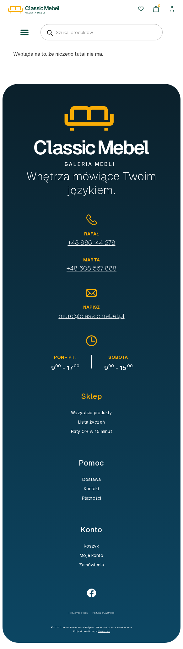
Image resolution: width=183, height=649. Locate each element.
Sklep (91, 396)
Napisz (91, 307)
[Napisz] (91, 293)
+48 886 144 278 (92, 243)
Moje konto (91, 555)
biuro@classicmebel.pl (91, 316)
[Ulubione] (141, 9)
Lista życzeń (91, 422)
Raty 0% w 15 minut (91, 431)
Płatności (91, 498)
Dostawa (91, 479)
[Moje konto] (172, 9)
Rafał (91, 234)
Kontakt (92, 489)
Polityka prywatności (104, 612)
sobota (118, 357)
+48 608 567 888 (91, 268)
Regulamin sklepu (78, 612)
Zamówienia (91, 565)
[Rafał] (91, 219)
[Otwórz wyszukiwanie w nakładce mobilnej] (101, 32)
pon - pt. (65, 357)
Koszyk (92, 546)
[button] (24, 32)
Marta (91, 260)
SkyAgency (104, 631)
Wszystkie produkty (91, 412)
